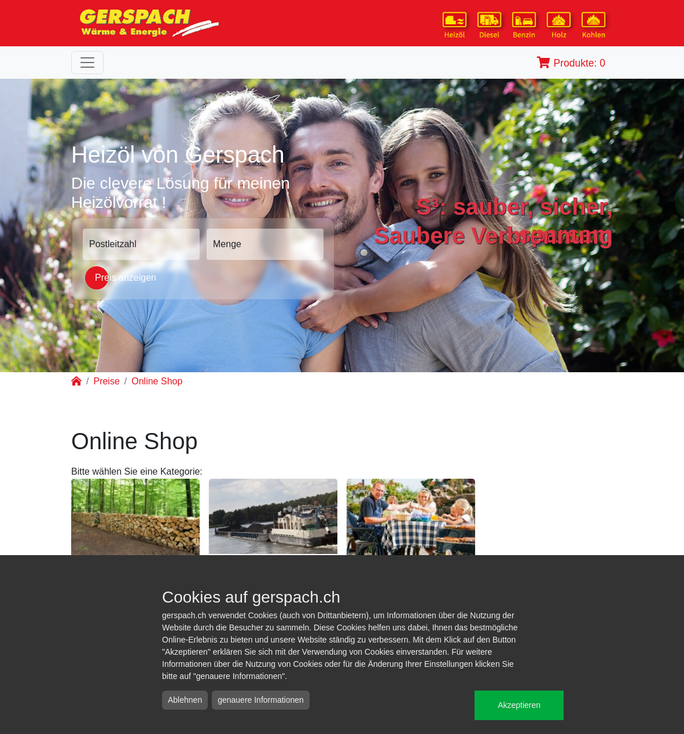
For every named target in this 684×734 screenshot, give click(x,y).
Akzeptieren (519, 705)
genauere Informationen (261, 699)
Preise (106, 381)
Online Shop (156, 381)
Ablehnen (185, 699)
